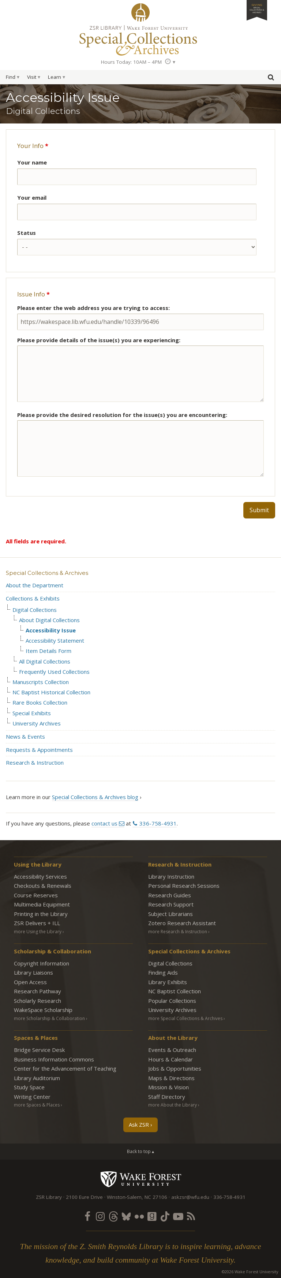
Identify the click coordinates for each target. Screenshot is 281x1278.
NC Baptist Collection (174, 991)
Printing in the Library (41, 913)
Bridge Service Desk (39, 1049)
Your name (32, 162)
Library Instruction (171, 876)
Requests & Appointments (39, 749)
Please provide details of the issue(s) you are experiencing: (98, 340)
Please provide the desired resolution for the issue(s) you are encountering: (122, 414)
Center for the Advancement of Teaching (65, 1068)
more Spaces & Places (37, 1105)
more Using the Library (37, 931)
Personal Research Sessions (184, 885)
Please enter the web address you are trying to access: (93, 307)
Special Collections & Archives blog (95, 797)
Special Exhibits (31, 713)
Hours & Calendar (170, 1059)
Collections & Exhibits (33, 598)
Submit (259, 510)
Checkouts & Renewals (42, 885)
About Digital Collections (49, 620)
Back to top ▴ (140, 1151)
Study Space (29, 1087)
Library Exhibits (167, 982)
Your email (31, 197)
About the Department (34, 585)
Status (26, 232)
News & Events (25, 736)
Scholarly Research (37, 1000)
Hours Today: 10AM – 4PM (131, 62)
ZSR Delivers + (37, 923)
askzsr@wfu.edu (190, 1197)
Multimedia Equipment (42, 904)
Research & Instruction (35, 762)
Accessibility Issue (51, 630)
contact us (104, 823)
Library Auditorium (37, 1078)
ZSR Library (140, 12)
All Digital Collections (44, 661)
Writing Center (32, 1096)
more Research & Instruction (177, 931)
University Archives (36, 723)
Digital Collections (34, 609)
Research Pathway (37, 991)
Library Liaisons (33, 972)
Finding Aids (163, 972)
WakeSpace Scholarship (43, 1009)
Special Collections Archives (140, 40)
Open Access (30, 982)
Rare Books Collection (39, 702)
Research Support (171, 904)
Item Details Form (48, 650)
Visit (31, 77)
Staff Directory (166, 1096)
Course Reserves (36, 895)
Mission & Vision (168, 1087)
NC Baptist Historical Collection (51, 692)
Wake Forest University (140, 1179)
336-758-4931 (158, 823)
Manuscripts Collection (40, 682)
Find (10, 77)
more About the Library (172, 1105)
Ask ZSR (139, 1124)
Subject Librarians (170, 913)
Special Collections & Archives (47, 572)
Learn (54, 77)
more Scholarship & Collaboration (49, 1018)
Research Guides (169, 895)
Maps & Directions (171, 1078)
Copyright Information (41, 963)
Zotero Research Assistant (182, 923)
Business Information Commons (54, 1059)
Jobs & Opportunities (174, 1068)
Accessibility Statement (55, 640)
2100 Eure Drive (84, 1197)
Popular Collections (172, 1000)
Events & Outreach (172, 1049)
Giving (257, 8)
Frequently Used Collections (54, 671)
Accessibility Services (40, 876)
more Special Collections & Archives (185, 1018)
